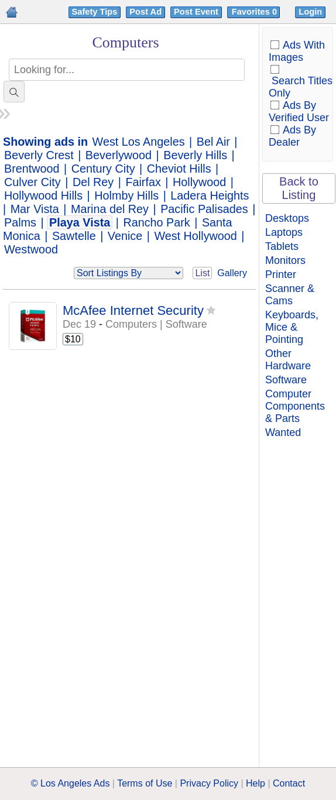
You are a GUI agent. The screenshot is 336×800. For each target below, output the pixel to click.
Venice (125, 235)
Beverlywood (118, 155)
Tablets (282, 246)
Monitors (285, 260)
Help (255, 783)
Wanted (283, 432)
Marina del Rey (110, 208)
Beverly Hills (195, 155)
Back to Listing (298, 188)
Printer (280, 274)
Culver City (32, 182)
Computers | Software (156, 324)
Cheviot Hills (179, 168)
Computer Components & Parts (295, 406)
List (202, 273)
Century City (103, 168)
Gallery (232, 273)
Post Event (196, 11)
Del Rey (93, 182)
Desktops (287, 218)
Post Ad (145, 11)
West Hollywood (195, 235)
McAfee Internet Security (133, 310)
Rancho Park (156, 222)
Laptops (284, 232)
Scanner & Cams (289, 295)
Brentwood (32, 168)
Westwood (31, 249)
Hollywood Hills (43, 195)
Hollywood (199, 182)
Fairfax (142, 182)
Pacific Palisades (204, 208)
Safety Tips (95, 11)
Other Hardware (288, 360)
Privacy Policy (209, 783)
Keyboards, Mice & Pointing (291, 327)
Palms (20, 222)
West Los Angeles (138, 141)
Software (286, 380)
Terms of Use (144, 783)
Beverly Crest (39, 155)
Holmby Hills (126, 195)
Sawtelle (74, 235)
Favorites (255, 11)
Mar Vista (35, 208)
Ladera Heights (209, 195)
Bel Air (213, 141)
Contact (289, 783)
